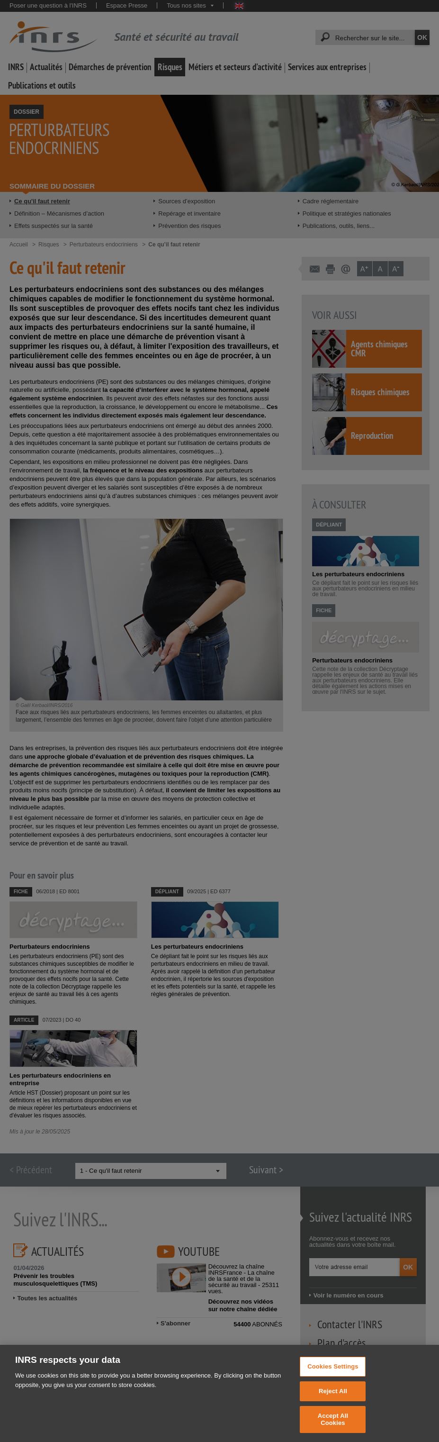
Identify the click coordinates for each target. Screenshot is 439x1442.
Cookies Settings (332, 1379)
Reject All (333, 1403)
